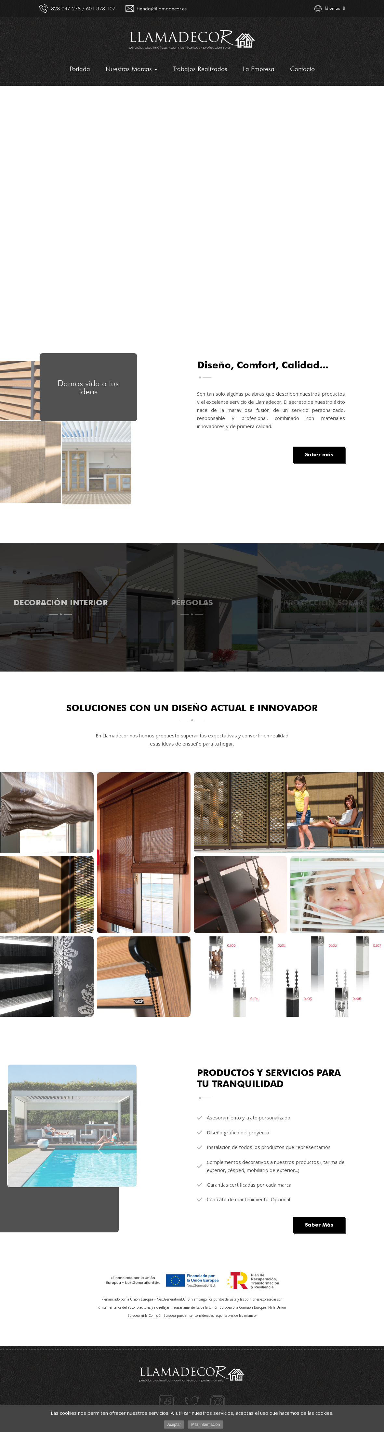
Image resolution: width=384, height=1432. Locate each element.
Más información (205, 1424)
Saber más (319, 454)
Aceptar (174, 1424)
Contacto (302, 69)
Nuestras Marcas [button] (131, 69)
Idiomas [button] (329, 8)
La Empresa (258, 69)
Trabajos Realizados (200, 69)
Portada (79, 70)
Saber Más (319, 1224)
